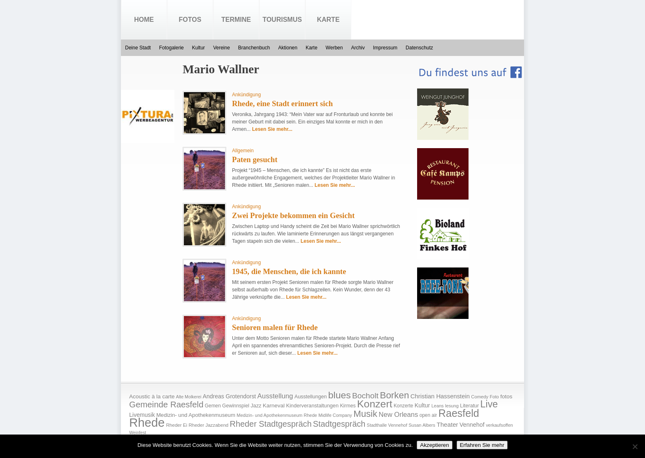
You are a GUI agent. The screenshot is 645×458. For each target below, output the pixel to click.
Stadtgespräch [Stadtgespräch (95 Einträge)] (339, 423)
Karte (328, 19)
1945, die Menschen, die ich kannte (289, 271)
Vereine (221, 48)
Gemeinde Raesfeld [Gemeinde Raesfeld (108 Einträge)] (166, 404)
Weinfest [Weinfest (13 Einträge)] (137, 432)
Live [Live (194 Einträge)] (489, 404)
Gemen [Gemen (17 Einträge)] (213, 406)
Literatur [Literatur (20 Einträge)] (469, 406)
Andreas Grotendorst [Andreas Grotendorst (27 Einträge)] (229, 396)
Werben (334, 48)
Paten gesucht (254, 159)
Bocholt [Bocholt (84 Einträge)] (365, 395)
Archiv (357, 48)
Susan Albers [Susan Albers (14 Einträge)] (421, 425)
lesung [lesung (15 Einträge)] (452, 405)
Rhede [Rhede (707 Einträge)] (147, 422)
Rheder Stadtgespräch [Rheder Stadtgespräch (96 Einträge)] (271, 423)
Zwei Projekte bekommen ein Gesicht (293, 215)
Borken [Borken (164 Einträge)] (394, 395)
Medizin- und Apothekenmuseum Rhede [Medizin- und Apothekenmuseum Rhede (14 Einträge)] (277, 415)
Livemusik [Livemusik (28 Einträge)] (142, 415)
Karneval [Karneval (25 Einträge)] (274, 405)
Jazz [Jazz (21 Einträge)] (256, 405)
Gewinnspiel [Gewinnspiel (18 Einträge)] (235, 406)
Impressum (385, 48)
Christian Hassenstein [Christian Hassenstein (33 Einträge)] (440, 396)
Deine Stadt (138, 48)
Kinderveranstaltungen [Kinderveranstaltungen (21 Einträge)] (312, 405)
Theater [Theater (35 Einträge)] (447, 424)
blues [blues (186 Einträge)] (339, 395)
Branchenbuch (254, 48)
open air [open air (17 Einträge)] (428, 415)
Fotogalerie (171, 48)
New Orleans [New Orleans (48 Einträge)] (398, 414)
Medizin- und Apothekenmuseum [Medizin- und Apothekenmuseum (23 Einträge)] (195, 415)
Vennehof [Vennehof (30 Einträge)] (472, 424)
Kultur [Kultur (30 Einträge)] (422, 405)
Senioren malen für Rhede (275, 327)
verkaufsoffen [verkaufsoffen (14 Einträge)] (499, 425)
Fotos (190, 19)
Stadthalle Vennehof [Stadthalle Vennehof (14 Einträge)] (387, 425)
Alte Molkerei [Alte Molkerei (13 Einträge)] (189, 396)
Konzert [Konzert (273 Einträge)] (374, 403)
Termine (236, 19)
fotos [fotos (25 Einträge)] (506, 396)
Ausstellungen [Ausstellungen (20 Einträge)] (311, 397)
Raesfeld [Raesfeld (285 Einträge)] (459, 413)
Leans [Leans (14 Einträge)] (438, 405)
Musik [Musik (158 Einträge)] (365, 414)
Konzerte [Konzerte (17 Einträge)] (403, 406)
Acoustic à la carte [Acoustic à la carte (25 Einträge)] (151, 396)
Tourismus (282, 19)
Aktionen (287, 48)
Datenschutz (419, 48)
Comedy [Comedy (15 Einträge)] (479, 396)
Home (144, 19)
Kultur (198, 48)
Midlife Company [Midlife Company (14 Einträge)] (335, 415)
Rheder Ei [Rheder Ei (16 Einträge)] (176, 425)
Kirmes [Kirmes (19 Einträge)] (347, 406)
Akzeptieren (434, 445)
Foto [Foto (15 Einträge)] (494, 396)
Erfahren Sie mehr (482, 445)
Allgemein (243, 150)
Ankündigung (246, 95)
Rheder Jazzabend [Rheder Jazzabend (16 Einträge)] (208, 425)
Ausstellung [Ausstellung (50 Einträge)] (275, 396)
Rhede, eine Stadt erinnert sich (282, 103)
